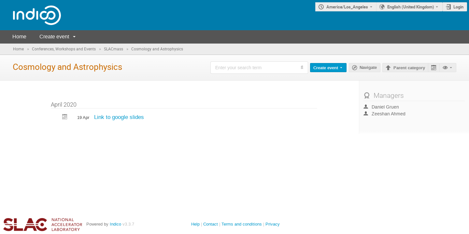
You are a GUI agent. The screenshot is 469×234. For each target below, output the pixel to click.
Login (458, 7)
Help (195, 224)
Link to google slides (119, 117)
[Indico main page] (30, 15)
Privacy (272, 224)
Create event (54, 36)
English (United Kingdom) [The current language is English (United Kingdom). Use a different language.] (410, 7)
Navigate (368, 68)
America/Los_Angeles (347, 7)
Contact (210, 224)
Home (19, 36)
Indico (115, 224)
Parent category (409, 68)
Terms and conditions (241, 224)
